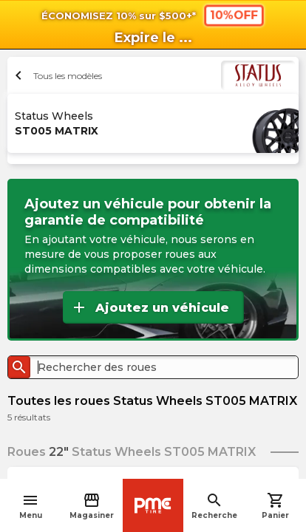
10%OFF (234, 14)
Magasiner (91, 505)
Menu (30, 505)
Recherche (214, 505)
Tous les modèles (56, 75)
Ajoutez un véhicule (149, 307)
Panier (275, 505)
